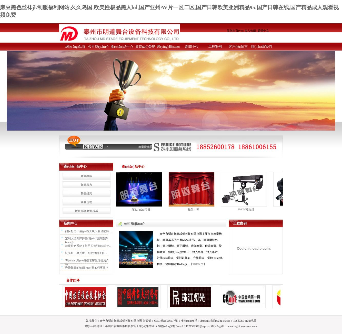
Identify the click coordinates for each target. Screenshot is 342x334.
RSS (235, 320)
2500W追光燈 (246, 209)
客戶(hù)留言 (238, 46)
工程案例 (215, 46)
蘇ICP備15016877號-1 (167, 320)
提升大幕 (193, 209)
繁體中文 (263, 30)
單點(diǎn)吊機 (141, 209)
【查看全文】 (197, 264)
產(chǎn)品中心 (122, 46)
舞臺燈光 (86, 193)
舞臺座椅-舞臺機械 (86, 210)
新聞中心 (191, 46)
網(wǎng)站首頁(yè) (75, 48)
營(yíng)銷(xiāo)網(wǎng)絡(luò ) (168, 48)
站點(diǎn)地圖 (247, 320)
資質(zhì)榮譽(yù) (145, 48)
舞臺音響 (86, 202)
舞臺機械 (86, 176)
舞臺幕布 (86, 184)
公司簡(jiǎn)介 (98, 46)
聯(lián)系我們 (261, 46)
